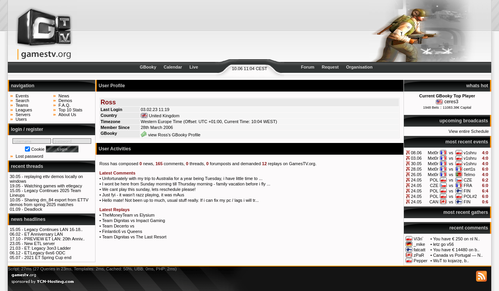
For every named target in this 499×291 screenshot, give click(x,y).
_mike (419, 244)
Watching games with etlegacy (53, 185)
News (63, 95)
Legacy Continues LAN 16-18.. (53, 229)
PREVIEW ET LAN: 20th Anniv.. (54, 238)
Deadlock (33, 209)
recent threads (27, 166)
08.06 (416, 152)
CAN (433, 201)
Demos (65, 100)
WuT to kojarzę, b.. (451, 260)
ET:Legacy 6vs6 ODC (44, 252)
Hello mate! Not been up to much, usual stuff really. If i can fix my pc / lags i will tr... (180, 200)
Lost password (29, 156)
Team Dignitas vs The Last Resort (134, 237)
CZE (468, 180)
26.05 (416, 174)
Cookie (37, 149)
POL (434, 180)
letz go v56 (443, 244)
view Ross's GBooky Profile (170, 134)
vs (451, 152)
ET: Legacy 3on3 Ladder (47, 248)
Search (22, 100)
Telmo (469, 174)
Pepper (420, 260)
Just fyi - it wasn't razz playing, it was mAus (143, 194)
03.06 (416, 158)
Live (193, 67)
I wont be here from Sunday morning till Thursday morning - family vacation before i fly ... (186, 184)
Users (21, 119)
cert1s (469, 169)
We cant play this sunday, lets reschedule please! (149, 189)
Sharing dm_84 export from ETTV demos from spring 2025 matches (49, 202)
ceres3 (451, 101)
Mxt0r (433, 152)
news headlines (28, 219)
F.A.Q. (64, 105)
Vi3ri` (418, 238)
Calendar (173, 67)
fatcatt (419, 249)
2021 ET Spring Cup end (47, 257)
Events (22, 95)
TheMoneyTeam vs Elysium (128, 215)
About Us (67, 114)
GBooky (148, 67)
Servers (23, 114)
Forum (307, 67)
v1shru (470, 152)
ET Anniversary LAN (43, 234)
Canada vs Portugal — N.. (458, 255)
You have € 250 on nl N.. (456, 238)
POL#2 (470, 196)
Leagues (24, 110)
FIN (467, 191)
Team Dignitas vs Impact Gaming (133, 220)
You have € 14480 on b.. (456, 249)
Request (330, 67)
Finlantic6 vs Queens (122, 231)
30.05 (416, 163)
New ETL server (39, 243)
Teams (22, 105)
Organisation (359, 67)
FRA (468, 185)
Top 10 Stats (70, 110)
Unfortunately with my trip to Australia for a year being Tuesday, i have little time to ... (182, 178)
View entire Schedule (469, 131)
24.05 (416, 180)
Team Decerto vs (118, 226)
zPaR (419, 255)
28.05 (416, 169)
